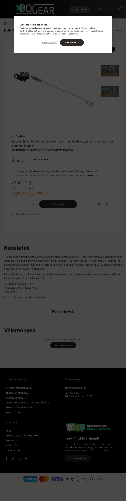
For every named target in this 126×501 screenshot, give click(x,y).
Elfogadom (70, 42)
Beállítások (48, 42)
